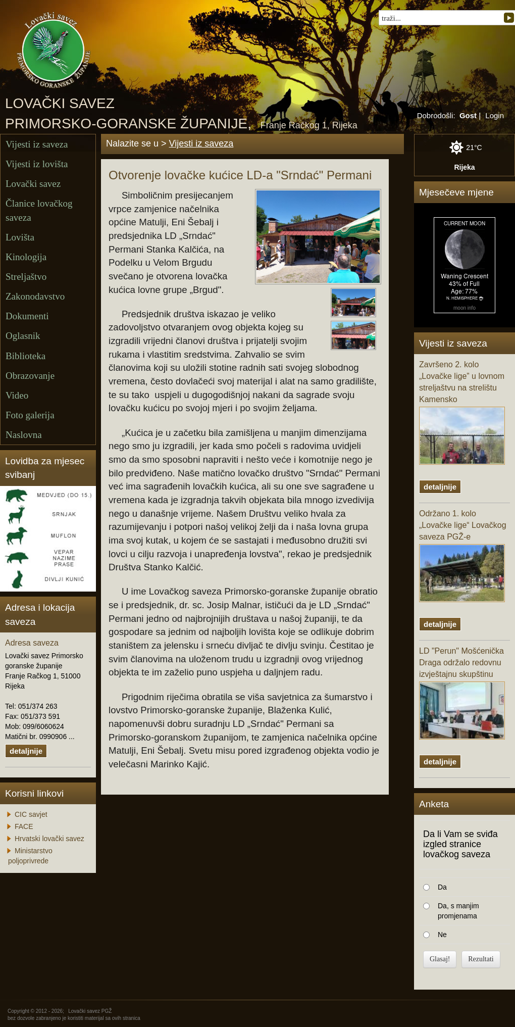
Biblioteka (25, 356)
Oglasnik (23, 335)
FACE (24, 826)
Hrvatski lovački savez (49, 839)
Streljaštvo (26, 276)
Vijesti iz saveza (37, 144)
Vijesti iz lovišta (37, 164)
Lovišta (20, 237)
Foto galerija (30, 415)
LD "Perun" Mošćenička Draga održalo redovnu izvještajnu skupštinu (462, 693)
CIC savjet (31, 814)
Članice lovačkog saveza (39, 210)
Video (17, 395)
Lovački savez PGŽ (90, 1011)
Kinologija (26, 257)
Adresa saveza (32, 643)
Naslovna (24, 434)
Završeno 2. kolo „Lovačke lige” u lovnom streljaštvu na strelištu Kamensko (462, 412)
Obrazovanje (30, 375)
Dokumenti (27, 316)
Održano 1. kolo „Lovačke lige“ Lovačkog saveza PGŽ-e (462, 555)
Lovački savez (33, 183)
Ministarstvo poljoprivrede (30, 856)
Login (494, 115)
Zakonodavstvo (35, 296)
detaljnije (26, 751)
